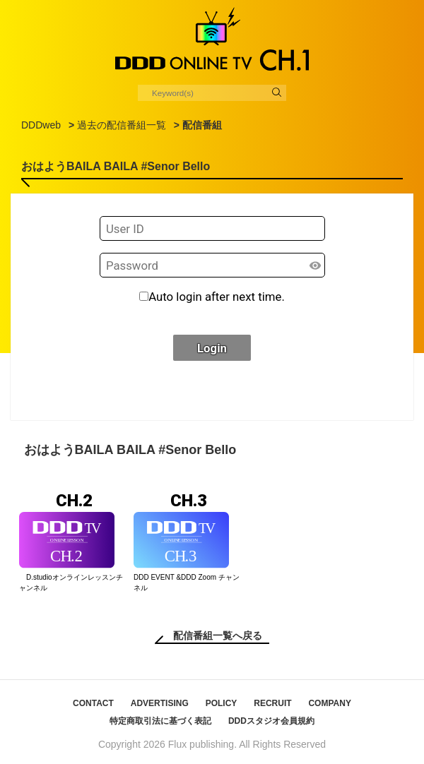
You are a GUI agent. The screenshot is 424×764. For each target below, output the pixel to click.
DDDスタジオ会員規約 (271, 721)
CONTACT (93, 703)
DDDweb (41, 125)
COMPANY (329, 703)
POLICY (221, 703)
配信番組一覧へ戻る (217, 635)
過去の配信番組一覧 (121, 125)
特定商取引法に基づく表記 (160, 721)
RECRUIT (272, 703)
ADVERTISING (160, 703)
